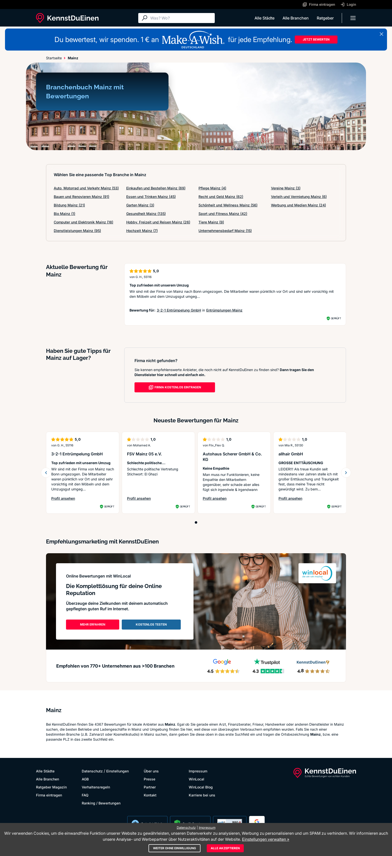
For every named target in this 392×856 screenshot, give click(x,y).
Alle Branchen (295, 18)
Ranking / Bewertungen (101, 803)
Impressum (198, 771)
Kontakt (150, 795)
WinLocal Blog (201, 787)
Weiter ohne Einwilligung (174, 848)
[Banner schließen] (381, 34)
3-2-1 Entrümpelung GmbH (179, 310)
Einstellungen (117, 771)
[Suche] (181, 18)
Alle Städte (264, 18)
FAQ (85, 795)
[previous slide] (46, 473)
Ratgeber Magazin (51, 787)
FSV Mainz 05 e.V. (144, 453)
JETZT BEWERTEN (316, 39)
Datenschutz (92, 771)
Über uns (151, 771)
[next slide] (346, 473)
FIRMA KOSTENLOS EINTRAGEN (174, 387)
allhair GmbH (290, 453)
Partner (150, 787)
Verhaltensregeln (96, 787)
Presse (149, 779)
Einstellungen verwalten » (265, 839)
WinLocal (196, 779)
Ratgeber (325, 18)
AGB (85, 779)
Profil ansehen (63, 498)
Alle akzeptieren (225, 848)
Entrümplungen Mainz (224, 310)
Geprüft (336, 318)
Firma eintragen (49, 795)
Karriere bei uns (202, 795)
